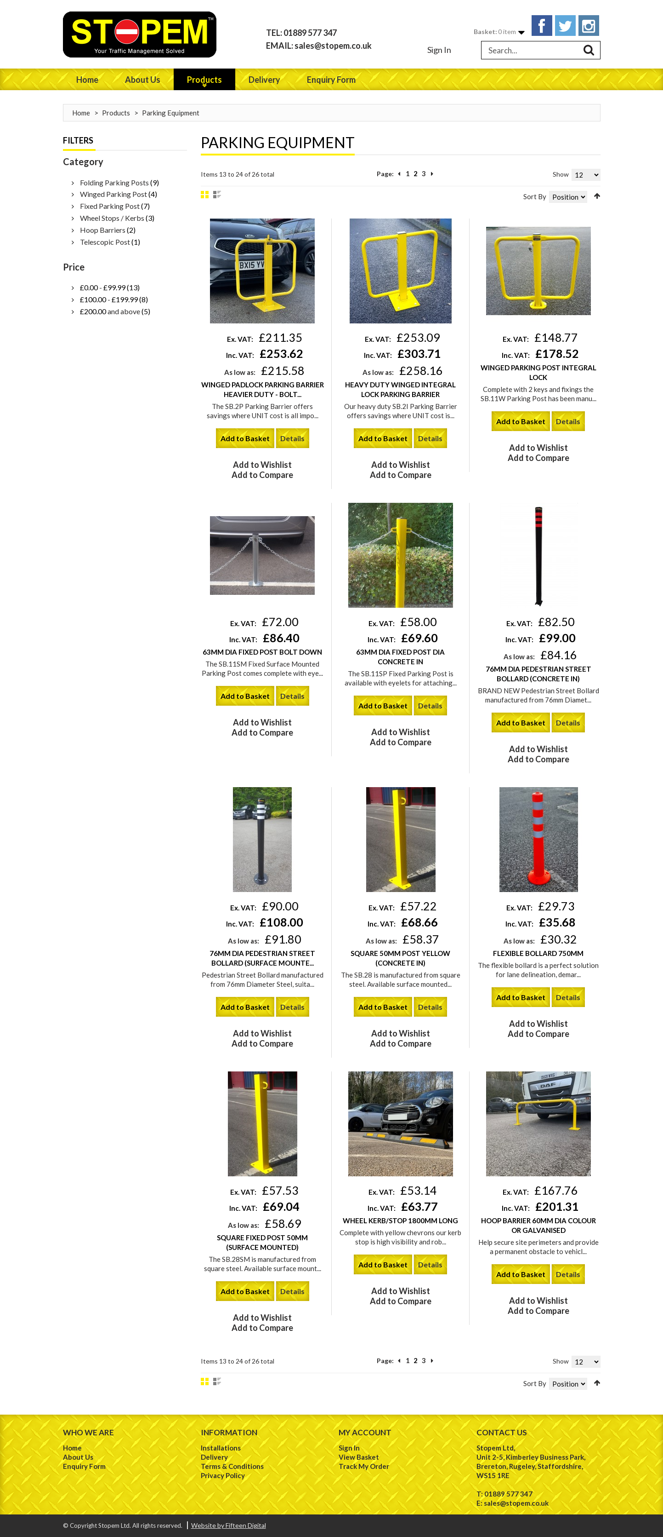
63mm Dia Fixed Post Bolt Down (262, 652)
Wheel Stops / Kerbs (112, 217)
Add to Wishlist (262, 465)
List (217, 194)
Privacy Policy (223, 1475)
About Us (78, 1457)
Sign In (439, 50)
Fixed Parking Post (110, 205)
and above (110, 311)
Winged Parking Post (114, 194)
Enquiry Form (84, 1466)
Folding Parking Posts (114, 182)
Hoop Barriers (102, 229)
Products (116, 113)
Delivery (214, 1457)
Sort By (534, 196)
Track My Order (364, 1466)
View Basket (359, 1457)
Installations (221, 1448)
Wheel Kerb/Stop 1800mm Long (400, 1220)
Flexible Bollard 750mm (538, 953)
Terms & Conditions (232, 1466)
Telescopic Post (105, 241)
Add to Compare (262, 475)
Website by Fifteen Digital (228, 1525)
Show (561, 174)
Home (81, 113)
